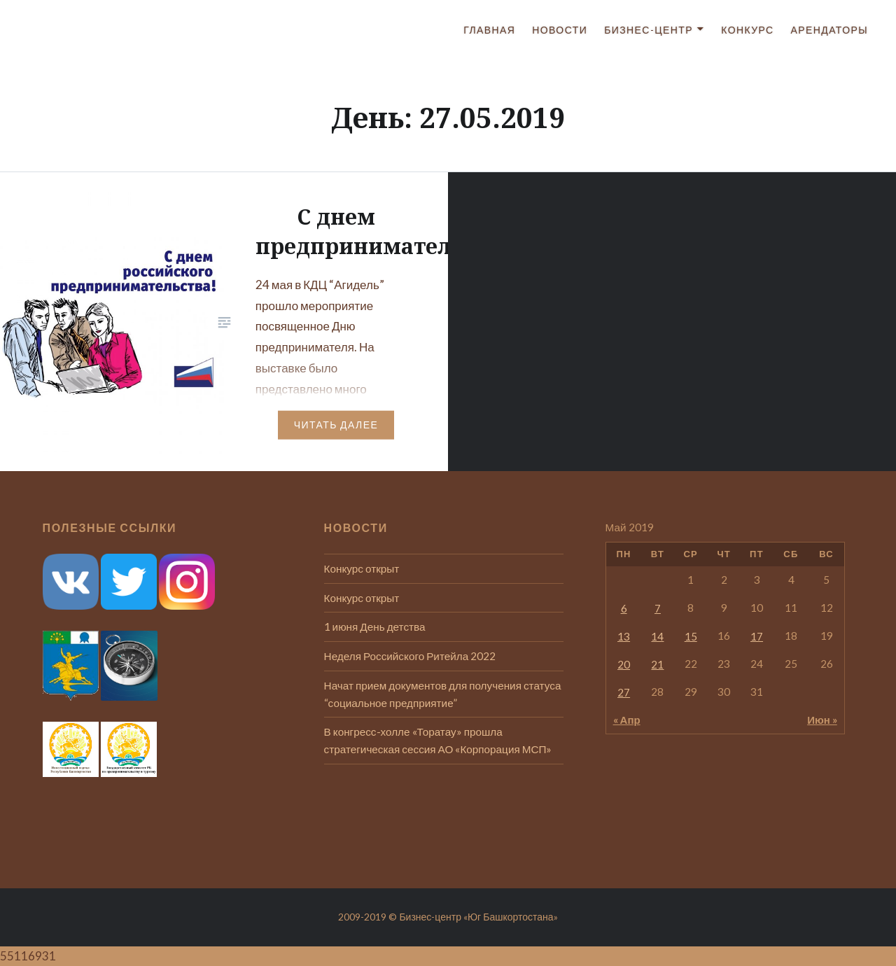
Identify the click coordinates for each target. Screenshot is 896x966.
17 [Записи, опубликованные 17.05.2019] (756, 636)
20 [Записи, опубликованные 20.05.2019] (623, 664)
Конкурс (747, 30)
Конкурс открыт (362, 568)
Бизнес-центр (648, 30)
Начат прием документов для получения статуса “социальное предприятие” (442, 694)
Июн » (822, 719)
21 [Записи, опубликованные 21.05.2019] (657, 664)
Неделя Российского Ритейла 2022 (410, 656)
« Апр (626, 719)
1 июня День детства (375, 626)
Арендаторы (829, 30)
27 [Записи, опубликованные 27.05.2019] (623, 692)
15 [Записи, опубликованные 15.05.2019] (691, 636)
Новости (559, 30)
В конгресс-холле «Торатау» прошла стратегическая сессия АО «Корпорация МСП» (438, 740)
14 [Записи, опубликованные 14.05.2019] (657, 636)
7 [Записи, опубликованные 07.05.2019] (657, 608)
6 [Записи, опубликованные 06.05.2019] (624, 608)
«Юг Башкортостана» (510, 917)
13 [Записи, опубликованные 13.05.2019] (623, 636)
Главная (489, 30)
